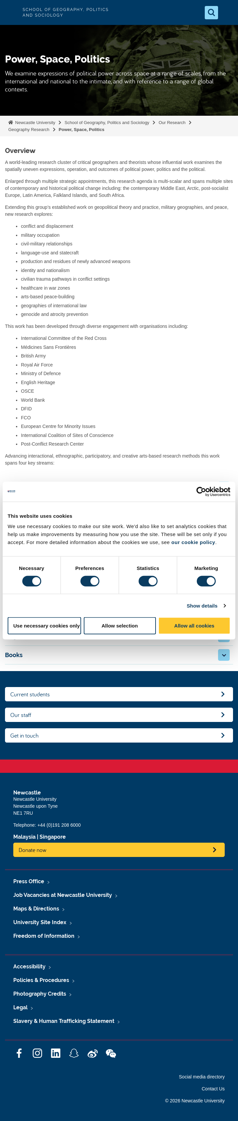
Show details (202, 605)
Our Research (172, 122)
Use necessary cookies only (46, 626)
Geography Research (29, 129)
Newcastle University (34, 122)
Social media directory (202, 1076)
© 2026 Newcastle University (195, 1100)
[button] (224, 655)
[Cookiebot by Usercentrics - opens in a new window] (201, 491)
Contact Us (213, 1088)
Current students (30, 694)
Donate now (33, 850)
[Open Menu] (227, 12)
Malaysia (24, 837)
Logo (10, 12)
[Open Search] (211, 12)
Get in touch (24, 735)
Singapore (53, 837)
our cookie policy (193, 542)
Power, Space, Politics (81, 129)
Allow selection (119, 626)
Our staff (20, 715)
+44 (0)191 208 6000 (58, 825)
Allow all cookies (194, 626)
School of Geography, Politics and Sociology (106, 122)
